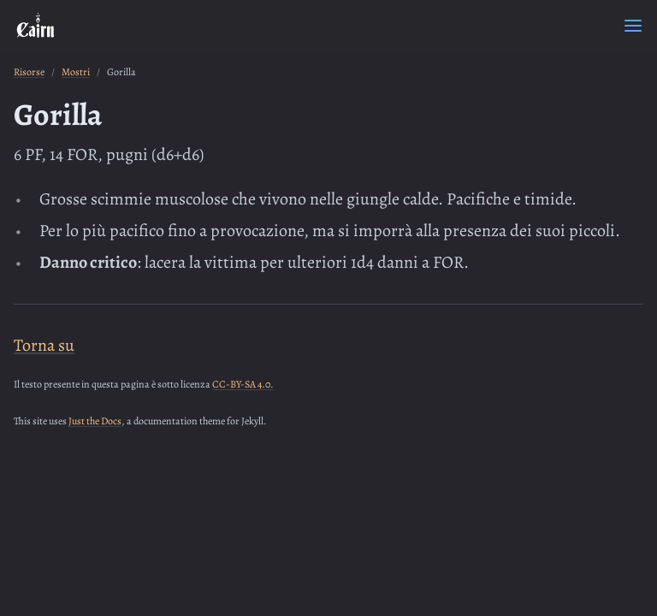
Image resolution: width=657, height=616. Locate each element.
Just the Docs (94, 421)
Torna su (44, 345)
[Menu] (633, 25)
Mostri (76, 72)
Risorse (29, 72)
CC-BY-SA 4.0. (243, 384)
